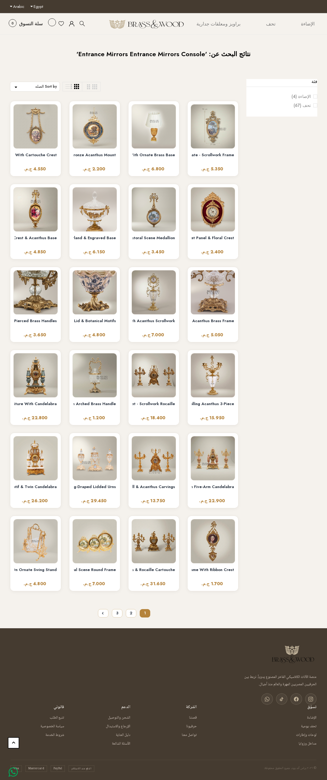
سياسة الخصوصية (52, 726)
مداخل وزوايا (307, 743)
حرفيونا (191, 726)
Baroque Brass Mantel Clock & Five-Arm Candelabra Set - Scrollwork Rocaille (154, 404)
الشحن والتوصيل (119, 717)
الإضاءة (297, 96)
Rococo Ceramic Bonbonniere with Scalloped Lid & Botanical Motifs (95, 321)
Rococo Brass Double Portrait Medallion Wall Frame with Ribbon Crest (213, 570)
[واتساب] (270, 699)
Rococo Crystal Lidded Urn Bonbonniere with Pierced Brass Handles (35, 321)
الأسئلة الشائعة (121, 743)
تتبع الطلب (57, 717)
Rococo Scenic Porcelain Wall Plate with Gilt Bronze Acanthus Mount (95, 155)
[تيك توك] (284, 699)
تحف (298, 105)
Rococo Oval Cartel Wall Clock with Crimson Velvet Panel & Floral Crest (213, 238)
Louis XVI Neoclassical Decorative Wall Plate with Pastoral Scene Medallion (154, 238)
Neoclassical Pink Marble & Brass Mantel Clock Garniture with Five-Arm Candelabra (213, 487)
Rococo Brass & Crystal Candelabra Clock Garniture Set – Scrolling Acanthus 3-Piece (213, 404)
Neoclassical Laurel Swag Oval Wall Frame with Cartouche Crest (35, 155)
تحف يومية (308, 726)
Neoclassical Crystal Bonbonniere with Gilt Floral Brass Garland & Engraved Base (95, 238)
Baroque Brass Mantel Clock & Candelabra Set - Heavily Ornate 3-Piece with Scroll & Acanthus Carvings (154, 487)
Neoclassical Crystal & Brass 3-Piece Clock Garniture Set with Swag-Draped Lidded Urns (95, 487)
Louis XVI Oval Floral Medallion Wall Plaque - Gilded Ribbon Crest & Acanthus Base (35, 238)
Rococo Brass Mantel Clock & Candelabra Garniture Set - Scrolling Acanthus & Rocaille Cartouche (154, 570)
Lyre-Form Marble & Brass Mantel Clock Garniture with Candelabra (35, 404)
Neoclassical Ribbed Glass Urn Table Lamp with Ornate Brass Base (154, 155)
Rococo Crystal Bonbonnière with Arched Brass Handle (95, 404)
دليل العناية (123, 734)
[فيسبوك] (297, 699)
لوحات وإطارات (306, 734)
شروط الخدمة (54, 734)
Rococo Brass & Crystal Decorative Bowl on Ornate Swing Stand (35, 570)
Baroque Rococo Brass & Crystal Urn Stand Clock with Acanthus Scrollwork (154, 321)
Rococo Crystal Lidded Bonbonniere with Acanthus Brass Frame (213, 321)
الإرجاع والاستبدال (118, 726)
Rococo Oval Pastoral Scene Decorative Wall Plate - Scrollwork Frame (213, 155)
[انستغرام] (311, 699)
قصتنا (193, 717)
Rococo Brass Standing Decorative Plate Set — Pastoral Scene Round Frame (95, 570)
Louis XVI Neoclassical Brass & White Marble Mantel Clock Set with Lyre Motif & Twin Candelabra (35, 487)
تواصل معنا (189, 734)
